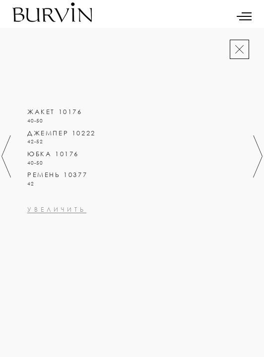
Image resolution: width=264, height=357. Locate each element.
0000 (36, 226)
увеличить (56, 252)
